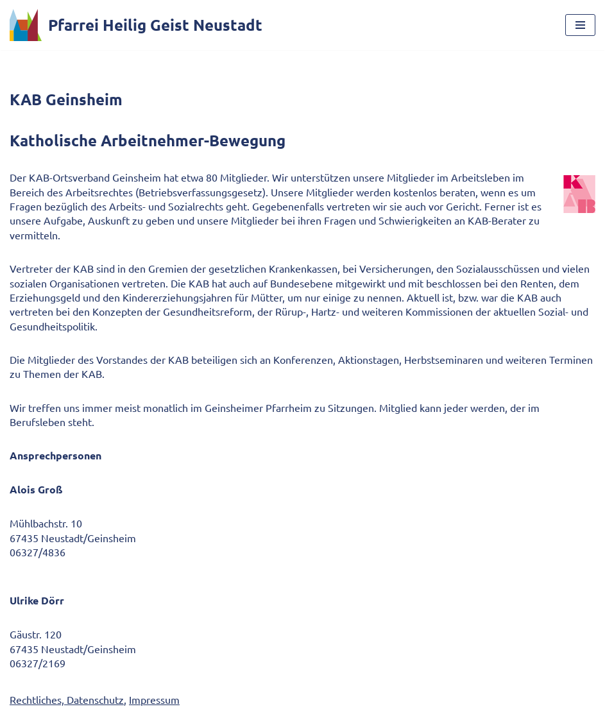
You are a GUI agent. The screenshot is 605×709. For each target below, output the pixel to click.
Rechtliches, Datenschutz (67, 699)
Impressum (154, 699)
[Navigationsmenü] (580, 25)
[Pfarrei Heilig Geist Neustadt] (136, 25)
